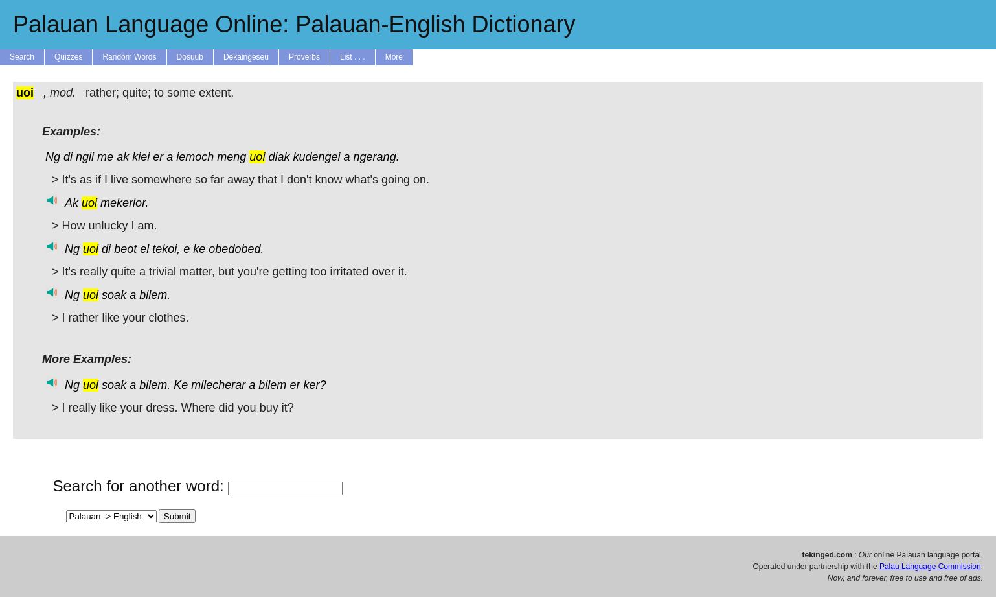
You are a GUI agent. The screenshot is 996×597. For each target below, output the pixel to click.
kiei (141, 156)
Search (22, 57)
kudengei (316, 156)
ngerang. (377, 156)
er (158, 156)
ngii (85, 156)
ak (123, 156)
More (394, 57)
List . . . (352, 57)
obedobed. (236, 248)
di (68, 156)
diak (278, 156)
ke (199, 248)
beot (125, 248)
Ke (181, 385)
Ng (52, 156)
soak (114, 294)
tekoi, (166, 248)
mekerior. (124, 202)
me (105, 156)
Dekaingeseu (246, 57)
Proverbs (304, 57)
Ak (71, 202)
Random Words (129, 57)
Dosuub (190, 57)
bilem (272, 385)
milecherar (218, 385)
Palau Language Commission (930, 566)
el (144, 248)
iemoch (195, 156)
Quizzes (68, 57)
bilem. (154, 294)
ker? (314, 385)
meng (231, 156)
